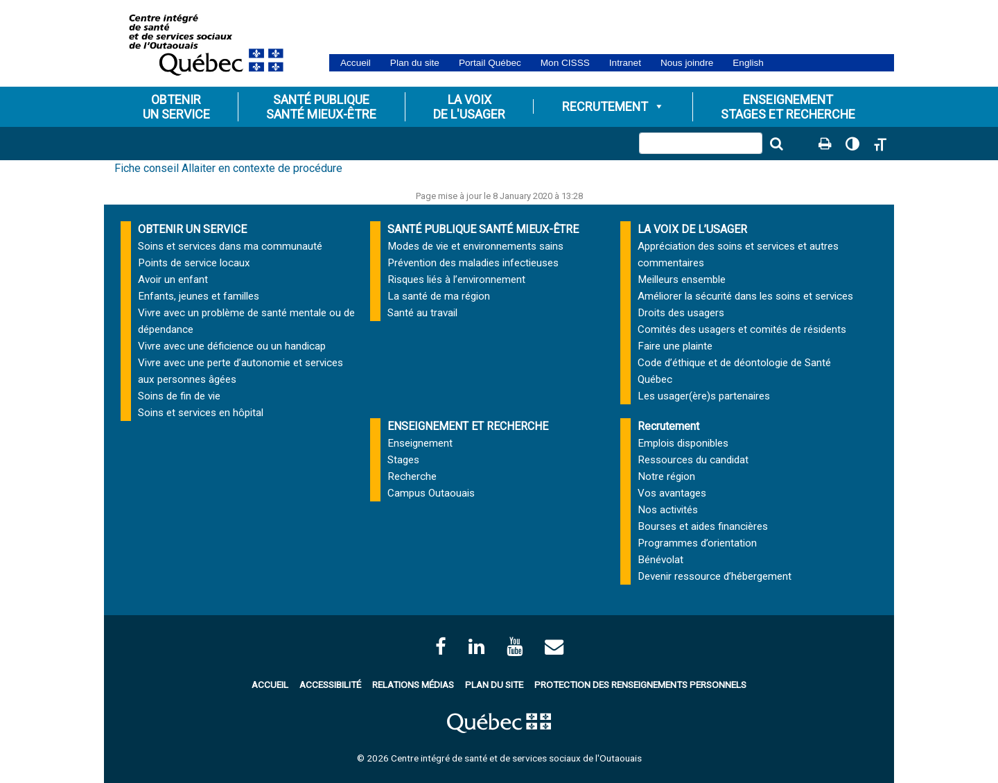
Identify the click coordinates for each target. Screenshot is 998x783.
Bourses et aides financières (703, 526)
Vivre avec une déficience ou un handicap (232, 346)
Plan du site (414, 63)
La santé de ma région (438, 296)
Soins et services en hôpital (200, 412)
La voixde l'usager (469, 106)
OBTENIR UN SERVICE (192, 229)
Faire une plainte (675, 346)
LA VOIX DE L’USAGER (692, 229)
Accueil (355, 63)
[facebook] (440, 647)
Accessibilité (330, 684)
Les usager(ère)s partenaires (704, 396)
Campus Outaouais (431, 493)
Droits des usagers (681, 313)
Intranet (625, 63)
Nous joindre (686, 63)
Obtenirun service (176, 106)
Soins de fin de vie (179, 396)
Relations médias (413, 684)
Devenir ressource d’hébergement (714, 576)
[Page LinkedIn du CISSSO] (476, 647)
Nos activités (668, 510)
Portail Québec (490, 63)
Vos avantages (672, 493)
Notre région (666, 476)
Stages (403, 460)
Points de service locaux (194, 263)
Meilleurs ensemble (682, 279)
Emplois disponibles (683, 443)
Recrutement (613, 106)
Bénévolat (660, 559)
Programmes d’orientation (697, 543)
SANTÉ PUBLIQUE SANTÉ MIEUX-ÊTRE (483, 229)
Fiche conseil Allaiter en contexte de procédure (228, 168)
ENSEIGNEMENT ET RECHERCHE (467, 426)
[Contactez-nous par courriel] (554, 647)
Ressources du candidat (693, 460)
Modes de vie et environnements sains (475, 246)
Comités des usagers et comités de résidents (742, 329)
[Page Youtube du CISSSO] (515, 647)
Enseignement (420, 443)
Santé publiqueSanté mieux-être (321, 106)
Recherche (412, 476)
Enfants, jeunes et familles (198, 296)
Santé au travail (422, 313)
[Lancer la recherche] (776, 143)
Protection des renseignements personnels (640, 684)
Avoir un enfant (173, 279)
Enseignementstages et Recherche (788, 106)
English (748, 63)
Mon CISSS (565, 63)
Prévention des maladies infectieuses (473, 263)
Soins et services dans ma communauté (230, 246)
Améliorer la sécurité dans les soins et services (745, 296)
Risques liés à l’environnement (456, 279)
